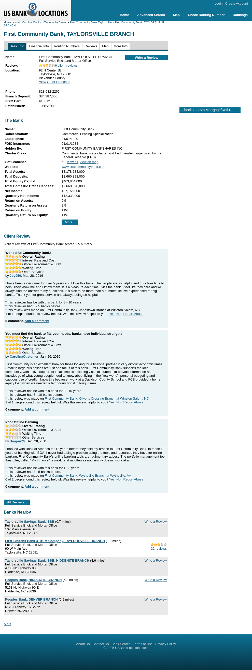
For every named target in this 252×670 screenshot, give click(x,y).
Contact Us (100, 644)
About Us (83, 644)
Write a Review (146, 58)
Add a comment (36, 321)
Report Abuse (133, 314)
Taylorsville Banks (55, 22)
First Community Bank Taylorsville (91, 22)
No (118, 314)
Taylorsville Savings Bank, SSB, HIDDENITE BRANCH (47, 560)
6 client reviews (58, 65)
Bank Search (120, 644)
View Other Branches (54, 82)
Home (124, 15)
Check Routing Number (206, 15)
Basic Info (17, 46)
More (7, 624)
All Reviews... (17, 502)
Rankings (240, 15)
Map (176, 15)
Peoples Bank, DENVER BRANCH (31, 599)
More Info (121, 46)
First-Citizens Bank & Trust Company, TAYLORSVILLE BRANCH (55, 541)
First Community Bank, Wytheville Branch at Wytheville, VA (88, 475)
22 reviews (159, 548)
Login (219, 3)
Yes (112, 314)
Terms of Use (143, 644)
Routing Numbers (67, 46)
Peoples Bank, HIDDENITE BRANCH (33, 580)
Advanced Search (151, 15)
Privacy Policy (165, 644)
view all (72, 162)
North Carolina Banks (28, 22)
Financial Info (39, 46)
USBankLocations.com (132, 648)
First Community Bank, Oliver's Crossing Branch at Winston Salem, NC (97, 398)
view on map (89, 162)
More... (70, 222)
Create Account (236, 3)
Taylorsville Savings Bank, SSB (29, 521)
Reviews (91, 46)
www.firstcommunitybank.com (83, 167)
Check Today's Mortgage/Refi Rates (210, 110)
